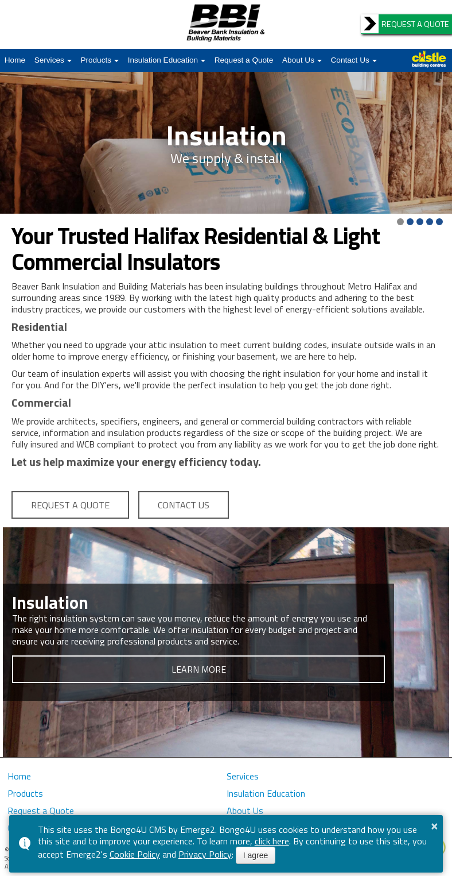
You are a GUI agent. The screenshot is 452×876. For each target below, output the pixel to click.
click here (272, 841)
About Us (298, 60)
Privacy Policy (205, 854)
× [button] (434, 826)
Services (49, 60)
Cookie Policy (135, 854)
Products (95, 60)
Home (15, 60)
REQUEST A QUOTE (70, 505)
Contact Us (350, 60)
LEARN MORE (199, 669)
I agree (255, 855)
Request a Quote (244, 60)
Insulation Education (163, 60)
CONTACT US (183, 505)
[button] (400, 221)
